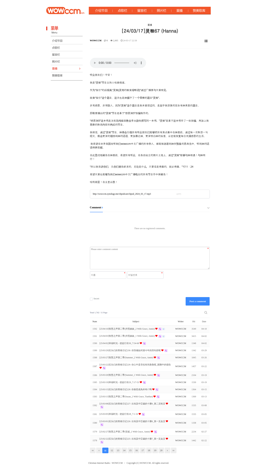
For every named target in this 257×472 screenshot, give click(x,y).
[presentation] (127, 288)
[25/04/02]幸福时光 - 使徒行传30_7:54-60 (119, 343)
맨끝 (173, 450)
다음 (167, 450)
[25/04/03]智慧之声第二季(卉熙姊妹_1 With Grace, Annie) (127, 336)
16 (136, 450)
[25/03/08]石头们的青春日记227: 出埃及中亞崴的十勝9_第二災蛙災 (132, 403)
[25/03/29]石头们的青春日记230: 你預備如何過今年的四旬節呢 (130, 350)
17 (142, 450)
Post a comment (197, 301)
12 (112, 450)
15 (130, 450)
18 (149, 450)
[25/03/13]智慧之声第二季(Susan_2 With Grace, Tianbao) (126, 396)
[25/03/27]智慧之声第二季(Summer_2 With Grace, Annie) (126, 357)
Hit (193, 321)
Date (204, 321)
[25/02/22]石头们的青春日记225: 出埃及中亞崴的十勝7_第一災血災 (132, 438)
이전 (99, 450)
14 (124, 450)
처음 (93, 450)
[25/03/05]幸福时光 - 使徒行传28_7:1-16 (119, 414)
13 (118, 450)
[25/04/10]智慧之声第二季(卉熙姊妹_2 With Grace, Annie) (127, 328)
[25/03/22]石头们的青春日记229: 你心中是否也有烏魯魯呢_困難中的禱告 (135, 364)
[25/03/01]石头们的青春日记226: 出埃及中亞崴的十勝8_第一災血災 (132, 421)
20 (161, 450)
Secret (94, 298)
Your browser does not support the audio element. (118, 63)
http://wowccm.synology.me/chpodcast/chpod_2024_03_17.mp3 (122, 194)
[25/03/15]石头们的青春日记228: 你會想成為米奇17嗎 (125, 389)
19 (155, 450)
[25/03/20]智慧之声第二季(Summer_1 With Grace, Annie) (126, 375)
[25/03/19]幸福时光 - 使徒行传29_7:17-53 (119, 382)
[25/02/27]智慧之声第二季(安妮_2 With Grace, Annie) (125, 431)
